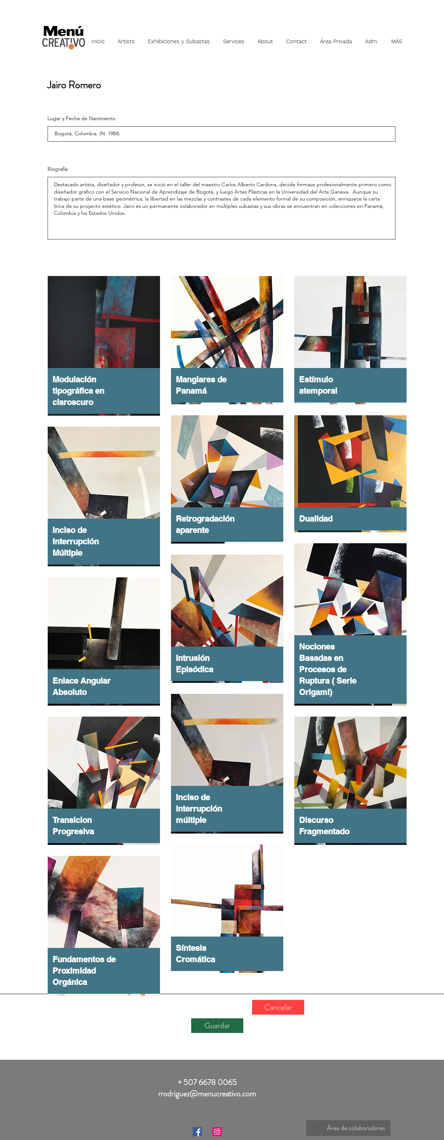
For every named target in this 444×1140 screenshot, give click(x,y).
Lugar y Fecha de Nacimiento (81, 118)
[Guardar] (217, 1025)
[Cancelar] (278, 1007)
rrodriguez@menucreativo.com (207, 1093)
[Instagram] (217, 1131)
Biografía (57, 169)
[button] (126, 38)
